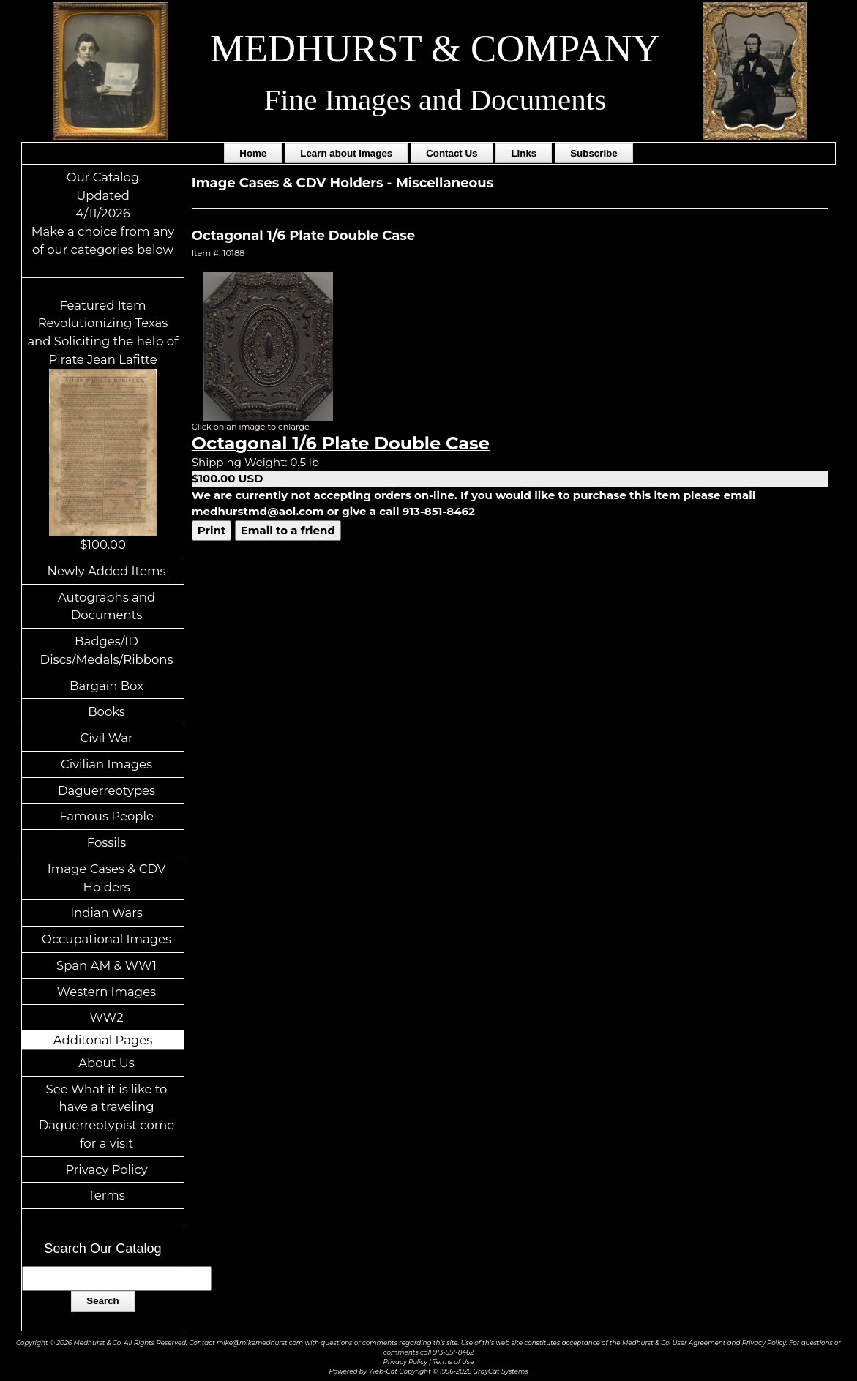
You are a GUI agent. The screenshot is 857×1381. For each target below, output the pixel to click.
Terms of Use (453, 1362)
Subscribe (593, 153)
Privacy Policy (106, 1169)
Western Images (106, 991)
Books (106, 711)
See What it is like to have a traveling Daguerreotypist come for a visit (107, 1116)
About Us (106, 1062)
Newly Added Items (107, 571)
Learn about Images (346, 153)
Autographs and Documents (106, 606)
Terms (106, 1195)
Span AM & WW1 (106, 965)
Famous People (106, 816)
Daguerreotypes (106, 790)
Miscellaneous (445, 183)
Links (523, 153)
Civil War (106, 737)
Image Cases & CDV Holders (106, 877)
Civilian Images (106, 764)
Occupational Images (106, 939)
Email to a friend (288, 530)
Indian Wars (106, 912)
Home (252, 153)
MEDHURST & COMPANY (435, 48)
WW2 (107, 1017)
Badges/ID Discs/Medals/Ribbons (106, 650)
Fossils (107, 842)
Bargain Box (106, 685)
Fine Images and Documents (434, 99)
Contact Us (451, 153)
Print (212, 530)
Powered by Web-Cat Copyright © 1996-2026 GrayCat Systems (428, 1371)
